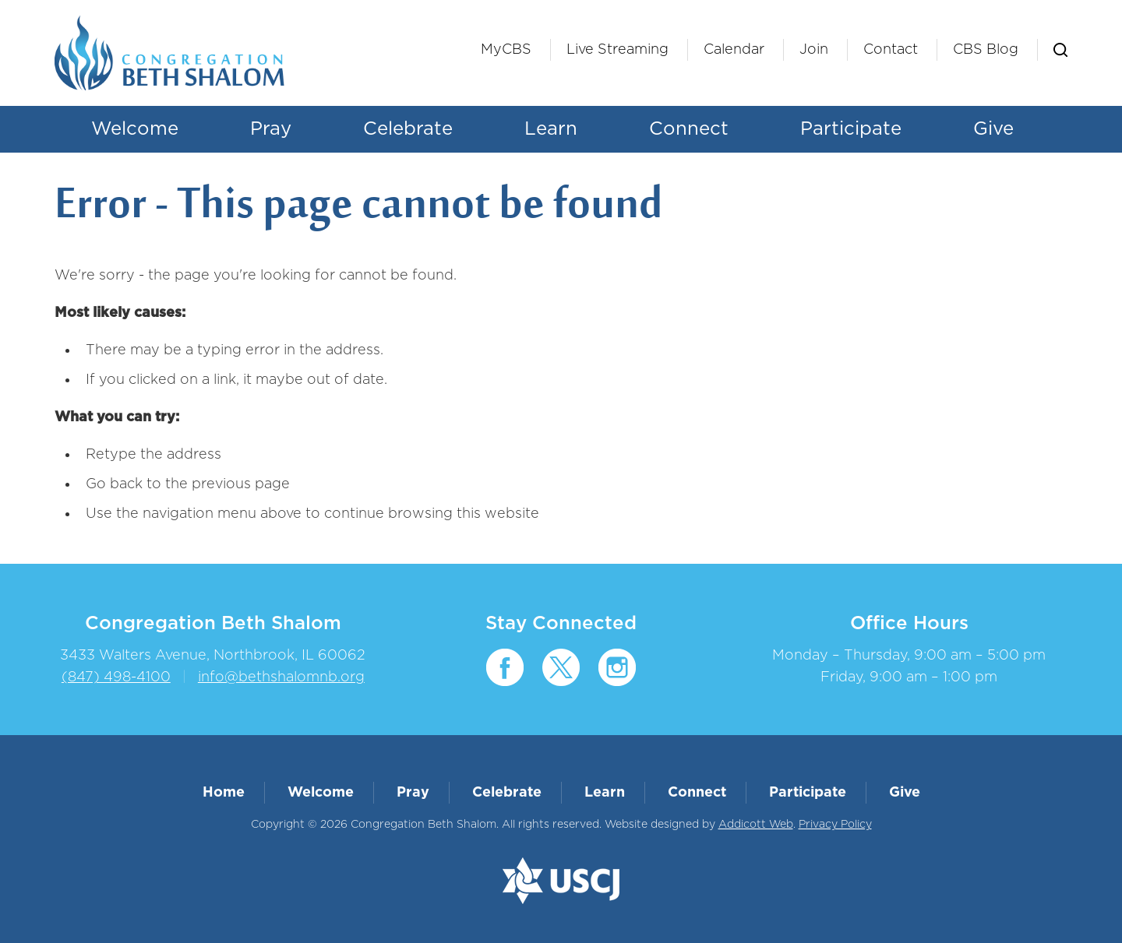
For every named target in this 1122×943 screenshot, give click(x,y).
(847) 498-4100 (116, 677)
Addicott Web (755, 824)
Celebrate (408, 129)
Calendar (734, 50)
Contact (890, 50)
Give (993, 129)
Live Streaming (617, 50)
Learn (550, 129)
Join (813, 50)
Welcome (134, 129)
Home (224, 793)
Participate (850, 129)
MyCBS (506, 50)
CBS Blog (985, 50)
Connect (689, 129)
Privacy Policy (835, 824)
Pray (270, 129)
